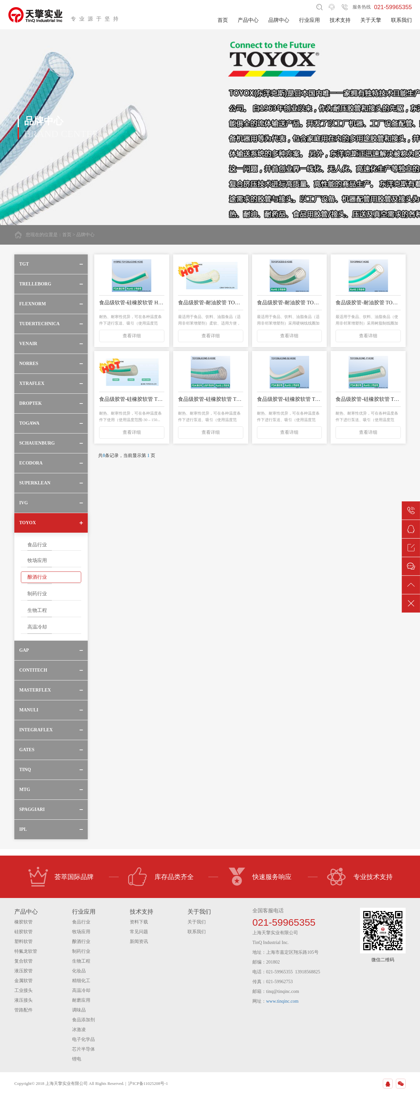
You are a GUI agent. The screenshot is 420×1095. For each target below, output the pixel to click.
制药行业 (37, 593)
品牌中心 (278, 20)
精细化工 (81, 980)
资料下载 (139, 922)
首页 (223, 20)
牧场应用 (37, 560)
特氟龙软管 (25, 951)
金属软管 (23, 980)
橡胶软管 (23, 922)
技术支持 (340, 20)
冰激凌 (79, 1029)
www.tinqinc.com (282, 1001)
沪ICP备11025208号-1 (148, 1083)
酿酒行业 (37, 577)
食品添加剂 (83, 1019)
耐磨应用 (81, 1000)
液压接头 (23, 1000)
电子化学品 (83, 1039)
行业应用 (309, 20)
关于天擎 (370, 20)
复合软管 (23, 961)
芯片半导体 (83, 1049)
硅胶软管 (23, 931)
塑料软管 (23, 941)
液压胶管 (23, 970)
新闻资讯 (139, 941)
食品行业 (37, 544)
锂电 (76, 1059)
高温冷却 (37, 627)
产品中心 (248, 20)
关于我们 (197, 922)
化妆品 (79, 970)
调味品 (79, 1010)
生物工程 (37, 610)
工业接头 (23, 990)
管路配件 (23, 1010)
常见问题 (139, 931)
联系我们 (401, 20)
